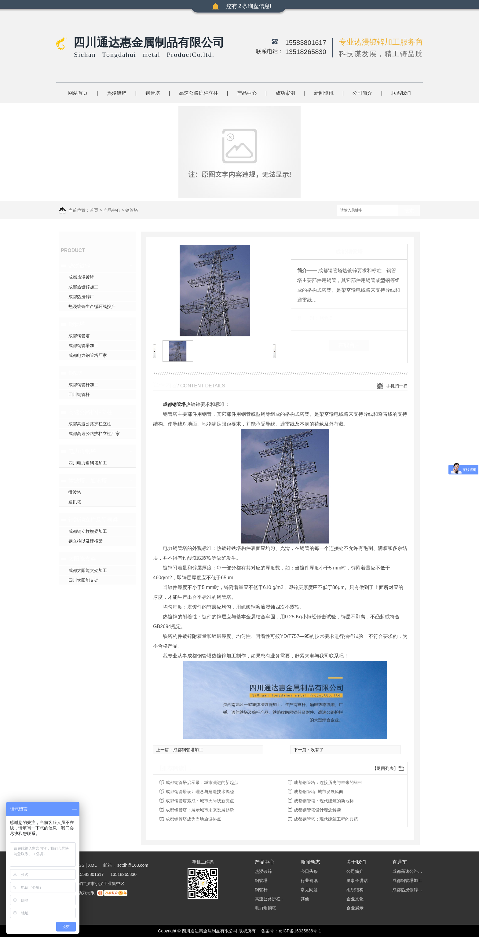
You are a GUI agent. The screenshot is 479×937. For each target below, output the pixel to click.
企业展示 (355, 908)
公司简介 (362, 93)
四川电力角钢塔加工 (87, 462)
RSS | (81, 865)
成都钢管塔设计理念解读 (317, 809)
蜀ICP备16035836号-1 (299, 930)
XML (93, 865)
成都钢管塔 (79, 335)
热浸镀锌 (116, 93)
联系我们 (401, 93)
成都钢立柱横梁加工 (87, 531)
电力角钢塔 (82, 451)
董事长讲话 (357, 880)
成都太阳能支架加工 (87, 570)
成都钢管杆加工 (83, 384)
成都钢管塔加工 (83, 345)
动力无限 (86, 892)
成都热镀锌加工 (83, 286)
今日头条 (309, 871)
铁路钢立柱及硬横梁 (93, 520)
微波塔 (74, 492)
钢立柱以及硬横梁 (85, 541)
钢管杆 (76, 373)
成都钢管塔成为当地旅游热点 (193, 819)
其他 (305, 898)
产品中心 (247, 93)
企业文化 (355, 898)
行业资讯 (309, 880)
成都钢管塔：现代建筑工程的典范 (326, 819)
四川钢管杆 (79, 394)
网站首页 (78, 93)
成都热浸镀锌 (81, 277)
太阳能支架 (82, 559)
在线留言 (349, 345)
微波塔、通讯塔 (87, 481)
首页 (94, 210)
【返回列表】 (385, 768)
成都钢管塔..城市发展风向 (318, 791)
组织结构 (355, 889)
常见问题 (309, 889)
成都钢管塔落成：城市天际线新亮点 (200, 800)
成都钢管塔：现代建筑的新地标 (324, 800)
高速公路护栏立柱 (198, 93)
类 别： (307, 318)
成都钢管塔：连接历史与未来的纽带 (328, 782)
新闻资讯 (324, 93)
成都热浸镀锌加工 (407, 889)
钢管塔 (152, 93)
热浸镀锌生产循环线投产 (91, 306)
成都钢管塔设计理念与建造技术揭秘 (200, 791)
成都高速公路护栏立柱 (89, 423)
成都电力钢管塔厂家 (87, 355)
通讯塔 (74, 502)
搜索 (409, 210)
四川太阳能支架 (83, 580)
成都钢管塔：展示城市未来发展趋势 (200, 809)
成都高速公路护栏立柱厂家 (94, 433)
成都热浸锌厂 (81, 296)
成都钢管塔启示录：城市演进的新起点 (202, 782)
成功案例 (285, 93)
